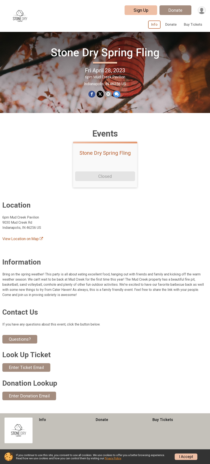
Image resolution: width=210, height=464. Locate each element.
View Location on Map (22, 239)
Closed (105, 176)
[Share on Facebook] (92, 94)
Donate (175, 10)
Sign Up (140, 10)
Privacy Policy (113, 458)
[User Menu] (202, 10)
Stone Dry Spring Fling (105, 52)
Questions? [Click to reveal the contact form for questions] (20, 339)
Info (154, 24)
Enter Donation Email (29, 396)
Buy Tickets (193, 24)
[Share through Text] (116, 94)
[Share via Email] (108, 94)
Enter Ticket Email (26, 367)
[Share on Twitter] (100, 94)
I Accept (186, 457)
